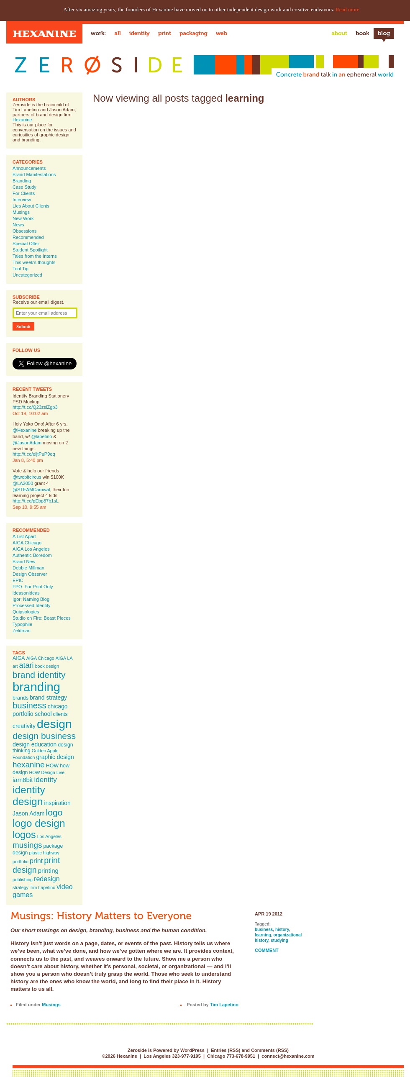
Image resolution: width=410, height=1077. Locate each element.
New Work (23, 218)
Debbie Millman (28, 567)
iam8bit (23, 779)
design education (34, 744)
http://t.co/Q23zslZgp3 (35, 407)
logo (54, 812)
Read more (347, 9)
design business (44, 736)
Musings (21, 212)
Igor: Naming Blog (31, 599)
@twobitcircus (27, 477)
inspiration (57, 803)
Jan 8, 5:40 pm (28, 460)
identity (45, 779)
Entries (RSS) (225, 1050)
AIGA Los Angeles (31, 548)
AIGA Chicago (27, 542)
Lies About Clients (31, 205)
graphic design (55, 757)
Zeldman (22, 630)
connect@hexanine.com (287, 1056)
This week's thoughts (34, 262)
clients (60, 714)
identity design (29, 795)
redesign (47, 878)
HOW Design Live (47, 772)
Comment (267, 950)
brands (20, 698)
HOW (52, 766)
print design (36, 865)
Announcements (29, 168)
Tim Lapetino (42, 887)
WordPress (192, 1050)
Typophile (22, 624)
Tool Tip (20, 268)
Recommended (28, 237)
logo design (39, 823)
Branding (22, 180)
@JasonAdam (27, 442)
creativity (24, 726)
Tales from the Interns (35, 256)
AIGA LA (64, 658)
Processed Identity (32, 605)
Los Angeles (49, 836)
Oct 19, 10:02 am (30, 413)
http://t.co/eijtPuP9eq (34, 453)
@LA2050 (23, 483)
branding (36, 687)
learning (263, 935)
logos (24, 834)
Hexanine (22, 119)
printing (48, 870)
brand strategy (48, 697)
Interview (22, 199)
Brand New (24, 561)
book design (47, 666)
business (29, 705)
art (15, 666)
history (282, 929)
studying (279, 940)
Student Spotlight (30, 249)
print (36, 860)
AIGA (19, 658)
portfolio (20, 861)
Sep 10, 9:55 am (29, 507)
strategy (20, 887)
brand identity (39, 675)
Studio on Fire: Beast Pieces (42, 618)
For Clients (24, 193)
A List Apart (24, 536)
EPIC (18, 580)
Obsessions (24, 230)
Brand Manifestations (34, 174)
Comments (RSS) (270, 1050)
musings (27, 845)
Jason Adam (29, 813)
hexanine (29, 764)
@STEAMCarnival (31, 489)
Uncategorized (27, 274)
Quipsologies (26, 611)
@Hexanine (25, 430)
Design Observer (30, 574)
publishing (23, 879)
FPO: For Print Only (33, 586)
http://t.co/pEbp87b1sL (36, 500)
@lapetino (41, 436)
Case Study (24, 187)
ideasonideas (26, 592)
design (54, 724)
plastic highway (44, 852)
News (18, 224)
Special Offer (26, 243)
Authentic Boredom (32, 555)
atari (26, 665)
